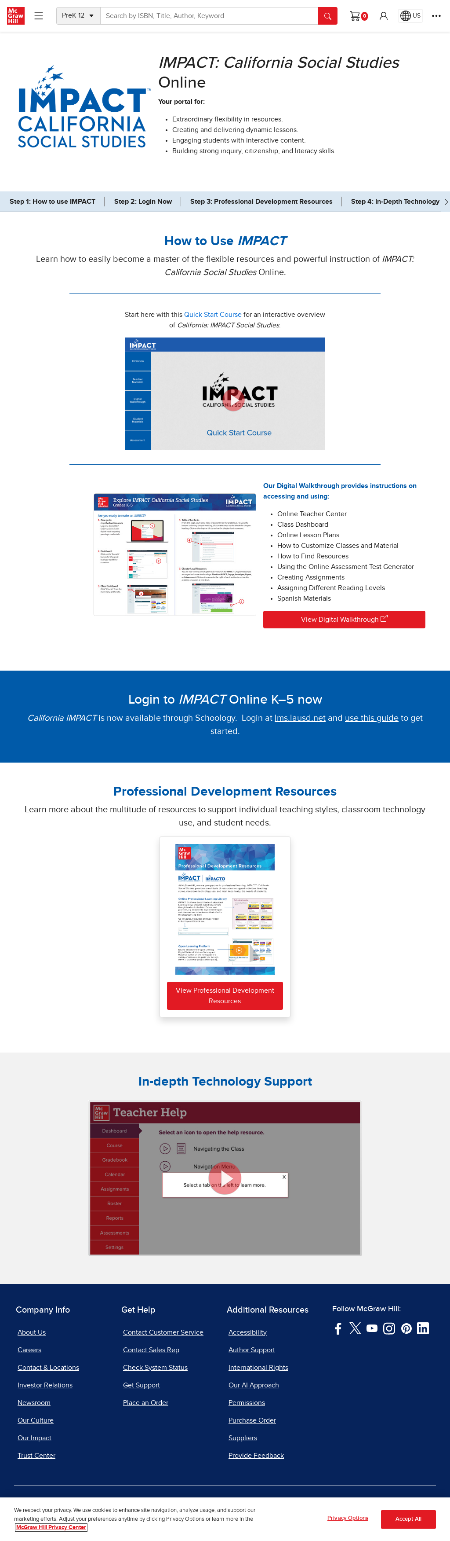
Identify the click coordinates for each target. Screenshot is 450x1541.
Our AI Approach (254, 1385)
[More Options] (436, 16)
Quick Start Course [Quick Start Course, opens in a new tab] (213, 314)
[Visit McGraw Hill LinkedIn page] (423, 1328)
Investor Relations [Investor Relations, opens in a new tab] (45, 1385)
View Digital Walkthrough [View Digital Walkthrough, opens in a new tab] (344, 619)
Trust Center (36, 1455)
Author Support (252, 1350)
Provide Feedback (256, 1455)
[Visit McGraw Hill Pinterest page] (406, 1328)
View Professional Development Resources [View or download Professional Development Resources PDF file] (225, 996)
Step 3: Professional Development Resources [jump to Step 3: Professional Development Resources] (261, 201)
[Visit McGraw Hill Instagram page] (389, 1328)
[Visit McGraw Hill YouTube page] (372, 1328)
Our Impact (34, 1438)
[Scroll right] (446, 201)
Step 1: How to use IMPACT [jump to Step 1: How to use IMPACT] (52, 201)
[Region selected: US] (410, 16)
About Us (32, 1332)
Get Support (141, 1385)
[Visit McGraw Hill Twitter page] (355, 1328)
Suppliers (243, 1438)
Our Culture (36, 1420)
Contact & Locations (48, 1367)
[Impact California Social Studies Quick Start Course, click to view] (225, 393)
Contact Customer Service (163, 1332)
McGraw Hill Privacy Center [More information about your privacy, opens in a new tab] (51, 1527)
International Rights (258, 1367)
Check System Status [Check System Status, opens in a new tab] (155, 1367)
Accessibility (248, 1332)
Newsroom (34, 1402)
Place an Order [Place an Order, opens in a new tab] (145, 1402)
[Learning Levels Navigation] (39, 16)
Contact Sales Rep (151, 1350)
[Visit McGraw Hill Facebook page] (338, 1328)
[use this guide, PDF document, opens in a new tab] (372, 718)
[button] (384, 16)
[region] (225, 1519)
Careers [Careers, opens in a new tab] (29, 1350)
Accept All (408, 1519)
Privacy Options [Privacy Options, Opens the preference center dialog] (347, 1518)
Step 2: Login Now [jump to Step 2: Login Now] (143, 201)
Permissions (247, 1402)
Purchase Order (252, 1420)
